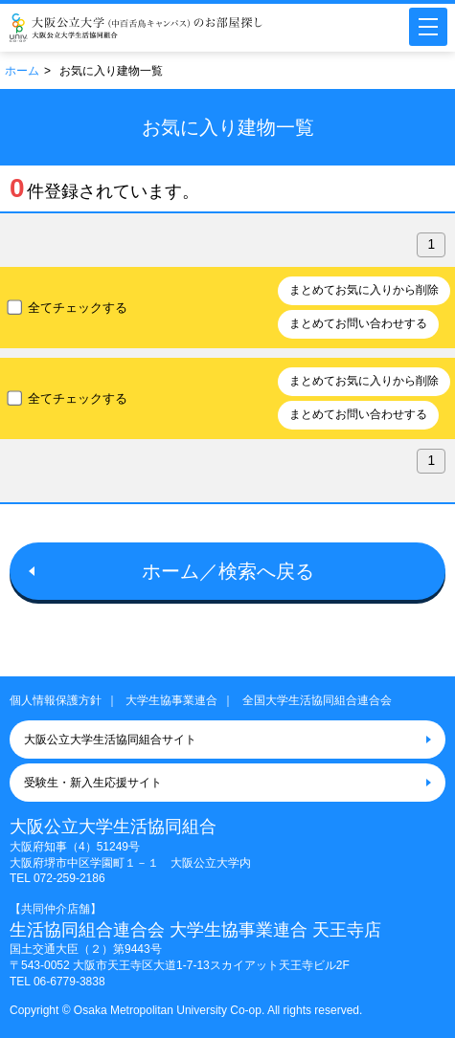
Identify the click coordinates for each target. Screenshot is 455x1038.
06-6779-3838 (69, 981)
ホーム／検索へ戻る (228, 571)
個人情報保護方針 (56, 700)
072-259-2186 (69, 878)
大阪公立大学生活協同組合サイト (110, 739)
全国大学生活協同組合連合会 (317, 700)
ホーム (22, 70)
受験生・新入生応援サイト (93, 782)
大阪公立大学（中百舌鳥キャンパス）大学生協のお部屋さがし (136, 27)
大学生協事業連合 (171, 700)
